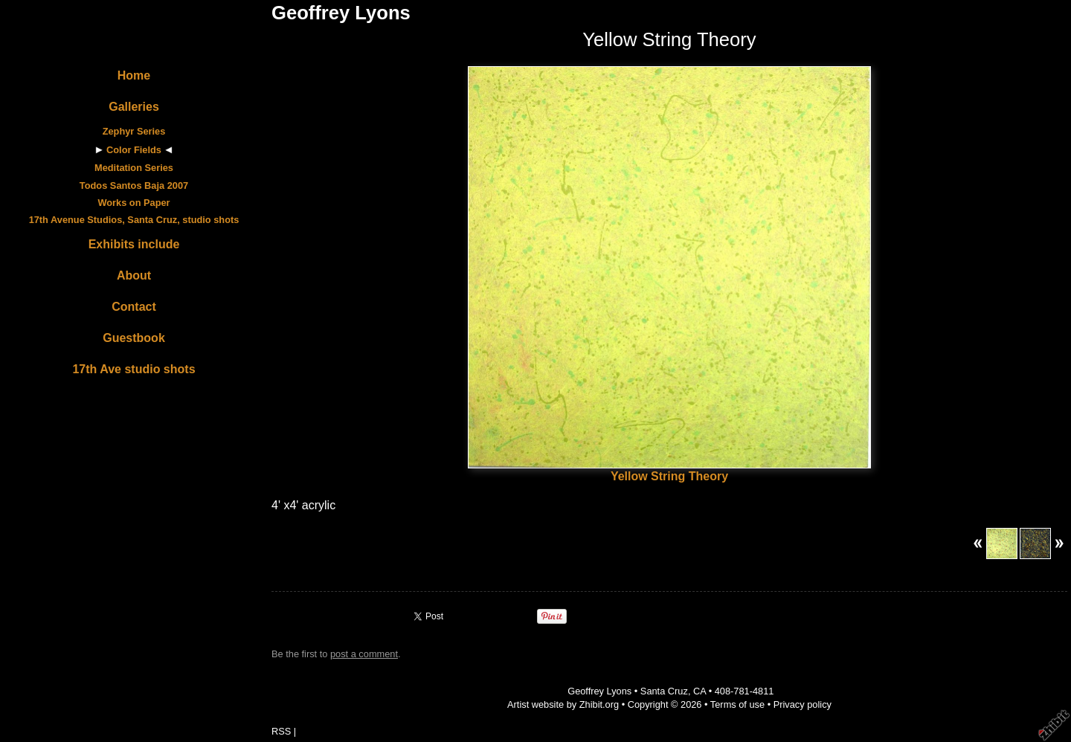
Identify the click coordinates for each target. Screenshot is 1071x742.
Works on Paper (133, 202)
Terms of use (737, 704)
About (134, 275)
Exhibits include (134, 244)
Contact (134, 306)
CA (699, 691)
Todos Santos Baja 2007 (134, 185)
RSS (281, 731)
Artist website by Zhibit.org (563, 704)
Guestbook (134, 338)
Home (134, 75)
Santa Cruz (664, 691)
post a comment (364, 653)
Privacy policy (803, 704)
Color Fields (133, 149)
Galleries (134, 106)
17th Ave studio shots (133, 369)
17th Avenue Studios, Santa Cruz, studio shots (134, 219)
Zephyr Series (134, 131)
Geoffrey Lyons (341, 12)
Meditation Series (133, 167)
